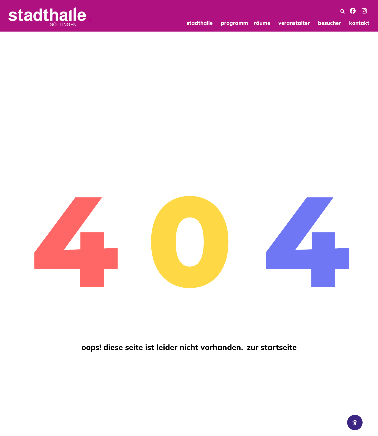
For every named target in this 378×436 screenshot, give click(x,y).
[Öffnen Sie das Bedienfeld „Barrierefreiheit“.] (355, 422)
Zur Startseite (272, 347)
